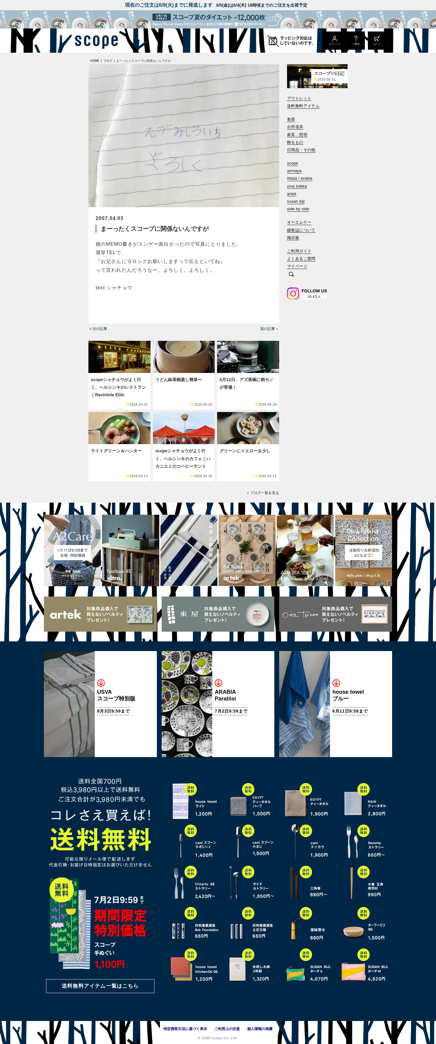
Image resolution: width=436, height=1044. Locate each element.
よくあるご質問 (301, 258)
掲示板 (293, 237)
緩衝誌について (301, 230)
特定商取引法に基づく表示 (185, 1029)
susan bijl (296, 201)
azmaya (294, 170)
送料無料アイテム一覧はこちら (100, 986)
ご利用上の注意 (227, 1029)
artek (291, 193)
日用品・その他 (301, 150)
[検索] (291, 274)
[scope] (94, 40)
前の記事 (267, 329)
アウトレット (299, 98)
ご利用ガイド (299, 251)
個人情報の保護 (259, 1029)
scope (292, 163)
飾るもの (295, 142)
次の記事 (100, 329)
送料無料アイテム (303, 106)
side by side (298, 209)
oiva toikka (297, 186)
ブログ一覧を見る (264, 493)
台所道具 (295, 127)
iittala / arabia (299, 178)
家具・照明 (297, 134)
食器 (291, 119)
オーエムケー (299, 222)
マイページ (297, 266)
